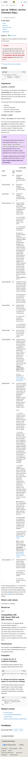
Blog (20, 748)
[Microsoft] (14, 2)
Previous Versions (13, 748)
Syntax (4, 23)
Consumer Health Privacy (7, 752)
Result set (4, 29)
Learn (2, 5)
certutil (9, 594)
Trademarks (4, 754)
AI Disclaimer (4, 748)
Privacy (9, 750)
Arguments (4, 25)
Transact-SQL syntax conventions (12, 64)
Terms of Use (19, 752)
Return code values (6, 27)
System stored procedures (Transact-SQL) (15, 719)
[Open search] (21, 2)
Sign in (25, 2)
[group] (14, 674)
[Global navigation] (1, 2)
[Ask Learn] (22, 5)
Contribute (3, 750)
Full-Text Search (8, 712)
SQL (7, 5)
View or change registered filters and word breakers (21, 379)
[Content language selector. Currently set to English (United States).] (8, 741)
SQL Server (12, 5)
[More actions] (25, 5)
